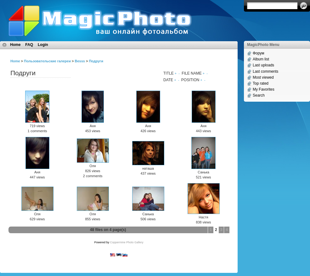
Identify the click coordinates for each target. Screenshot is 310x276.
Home (15, 44)
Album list (261, 59)
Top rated (260, 83)
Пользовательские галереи (47, 61)
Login (43, 44)
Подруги (96, 61)
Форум (258, 53)
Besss (80, 61)
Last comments (265, 71)
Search (259, 95)
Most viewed (263, 77)
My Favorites (263, 89)
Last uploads (263, 65)
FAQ (29, 44)
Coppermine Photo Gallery (126, 242)
